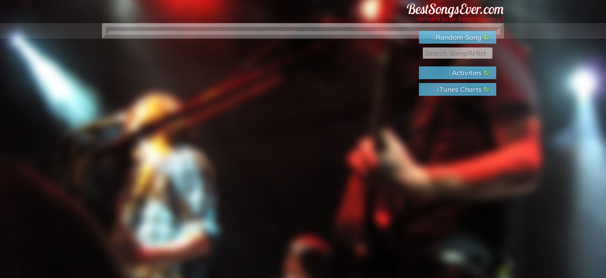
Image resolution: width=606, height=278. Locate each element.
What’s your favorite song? (460, 18)
